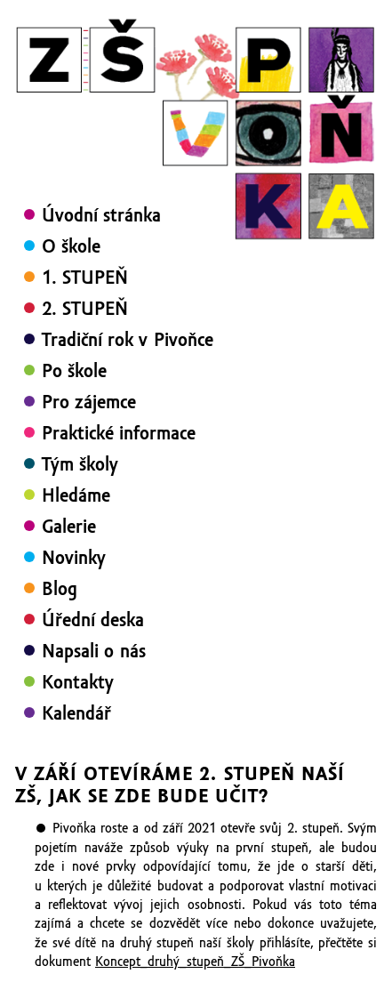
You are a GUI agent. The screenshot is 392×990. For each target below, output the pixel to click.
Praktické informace (119, 433)
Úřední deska (93, 620)
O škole (71, 246)
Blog (59, 588)
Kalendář (76, 713)
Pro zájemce (89, 402)
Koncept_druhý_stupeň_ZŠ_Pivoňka (195, 962)
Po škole (74, 370)
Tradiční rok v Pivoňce (127, 339)
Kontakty (78, 682)
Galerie (69, 526)
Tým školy (80, 464)
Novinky (74, 557)
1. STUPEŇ (85, 277)
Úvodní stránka (101, 215)
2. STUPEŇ (85, 308)
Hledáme (76, 495)
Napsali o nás (94, 651)
